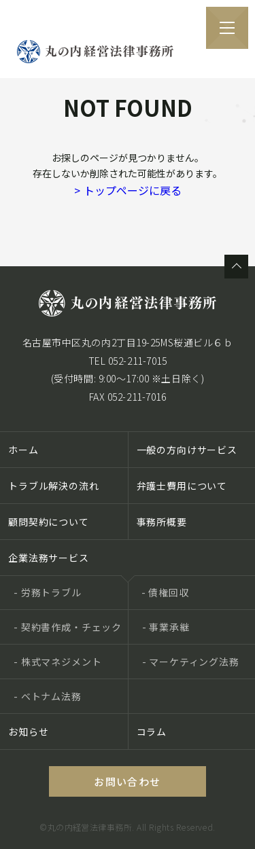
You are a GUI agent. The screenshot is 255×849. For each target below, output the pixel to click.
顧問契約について (48, 521)
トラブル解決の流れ (53, 485)
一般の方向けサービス (187, 449)
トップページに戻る (128, 190)
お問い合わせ (127, 781)
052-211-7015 (137, 360)
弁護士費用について (182, 485)
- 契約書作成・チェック (68, 627)
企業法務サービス (48, 557)
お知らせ (28, 731)
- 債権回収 (165, 592)
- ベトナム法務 (48, 696)
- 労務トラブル (48, 592)
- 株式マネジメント (57, 661)
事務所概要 (162, 521)
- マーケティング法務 (190, 661)
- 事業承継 (166, 627)
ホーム (23, 449)
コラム (152, 731)
